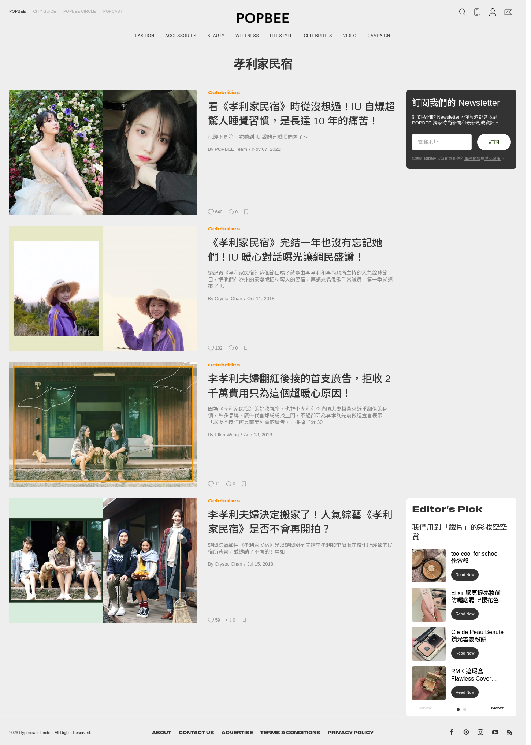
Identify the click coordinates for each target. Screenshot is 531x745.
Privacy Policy (351, 732)
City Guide (44, 11)
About (161, 732)
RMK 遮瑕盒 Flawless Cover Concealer (471, 679)
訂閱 (494, 142)
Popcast (113, 11)
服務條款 (472, 158)
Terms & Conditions (290, 732)
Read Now (465, 575)
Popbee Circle (79, 11)
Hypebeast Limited (36, 732)
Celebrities (224, 92)
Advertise (237, 732)
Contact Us (196, 732)
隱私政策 (492, 158)
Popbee (17, 11)
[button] (458, 709)
